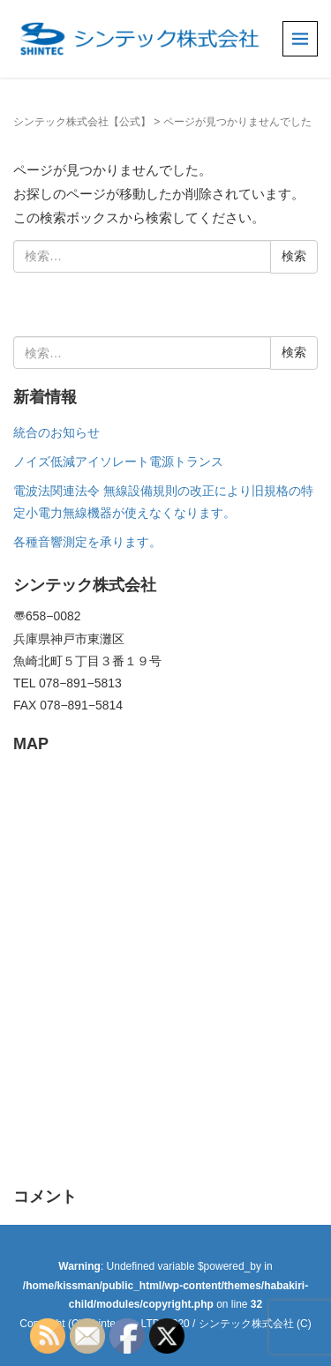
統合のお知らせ (56, 432)
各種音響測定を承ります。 (87, 542)
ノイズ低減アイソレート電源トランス (118, 461)
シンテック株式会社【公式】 (82, 122)
